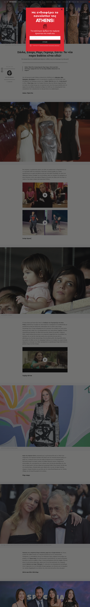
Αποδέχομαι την (46, 45)
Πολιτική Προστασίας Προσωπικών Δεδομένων (49, 45)
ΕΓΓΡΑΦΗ (45, 42)
